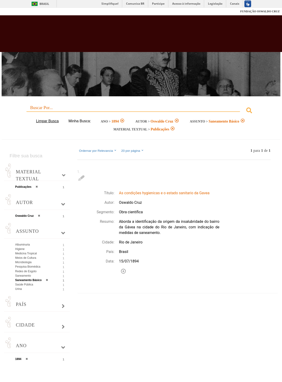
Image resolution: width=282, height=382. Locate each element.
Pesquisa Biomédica (27, 266)
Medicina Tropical (26, 253)
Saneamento (23, 275)
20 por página (132, 150)
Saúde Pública (24, 284)
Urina (18, 289)
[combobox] (141, 111)
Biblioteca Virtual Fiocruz (124, 36)
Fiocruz (14, 11)
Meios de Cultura (25, 257)
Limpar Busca (47, 121)
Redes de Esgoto (25, 271)
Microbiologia (23, 262)
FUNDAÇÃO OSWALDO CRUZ (260, 11)
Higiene (20, 249)
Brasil (44, 4)
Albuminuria (22, 244)
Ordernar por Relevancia (98, 150)
